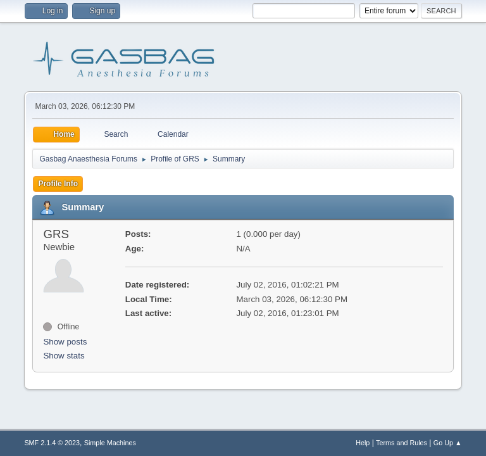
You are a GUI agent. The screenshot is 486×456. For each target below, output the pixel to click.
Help (363, 442)
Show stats (63, 355)
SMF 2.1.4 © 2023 (52, 442)
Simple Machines (110, 442)
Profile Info (58, 183)
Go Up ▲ (447, 442)
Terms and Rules (401, 442)
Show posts (65, 341)
